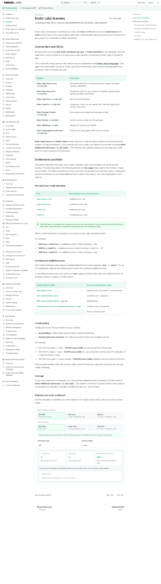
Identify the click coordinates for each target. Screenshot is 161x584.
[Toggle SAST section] (7, 140)
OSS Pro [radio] (109, 416)
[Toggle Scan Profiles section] (10, 129)
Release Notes (46, 9)
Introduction (39, 15)
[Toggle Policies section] (8, 299)
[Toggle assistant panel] (96, 2)
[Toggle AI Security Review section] (12, 267)
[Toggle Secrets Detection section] (11, 144)
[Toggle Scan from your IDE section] (12, 50)
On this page (136, 14)
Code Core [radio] (80, 427)
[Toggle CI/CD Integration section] (11, 69)
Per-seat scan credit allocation (145, 25)
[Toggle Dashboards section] (9, 93)
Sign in (151, 3)
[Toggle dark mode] (158, 2)
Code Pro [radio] (109, 427)
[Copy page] (115, 18)
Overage (137, 36)
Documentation (10, 9)
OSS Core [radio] (80, 416)
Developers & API (28, 9)
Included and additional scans (145, 29)
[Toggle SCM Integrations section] (11, 46)
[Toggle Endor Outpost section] (10, 54)
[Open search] (74, 2)
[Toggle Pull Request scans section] (12, 166)
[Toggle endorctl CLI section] (9, 65)
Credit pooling (139, 32)
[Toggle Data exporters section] (10, 234)
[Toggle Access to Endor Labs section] (13, 291)
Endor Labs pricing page (107, 63)
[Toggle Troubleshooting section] (11, 353)
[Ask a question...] (80, 519)
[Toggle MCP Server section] (9, 57)
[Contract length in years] (102, 445)
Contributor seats (43, 441)
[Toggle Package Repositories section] (13, 208)
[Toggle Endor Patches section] (10, 191)
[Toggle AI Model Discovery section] (12, 274)
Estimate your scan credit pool (145, 39)
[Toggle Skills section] (7, 61)
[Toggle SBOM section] (7, 108)
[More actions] (124, 18)
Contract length (86, 441)
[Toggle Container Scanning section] (12, 148)
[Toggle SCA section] (6, 133)
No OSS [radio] (51, 416)
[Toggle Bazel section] (7, 170)
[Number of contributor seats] (58, 445)
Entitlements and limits (140, 21)
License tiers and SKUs (140, 18)
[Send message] (123, 520)
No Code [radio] (51, 427)
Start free (141, 3)
